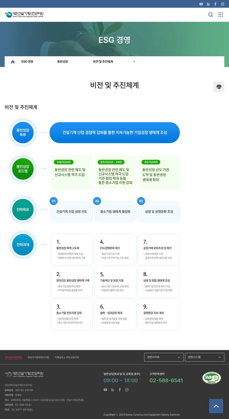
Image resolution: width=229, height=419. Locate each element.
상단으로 (216, 406)
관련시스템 (194, 357)
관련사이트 (153, 357)
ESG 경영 (27, 61)
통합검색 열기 (210, 14)
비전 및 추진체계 (103, 61)
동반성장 (62, 61)
